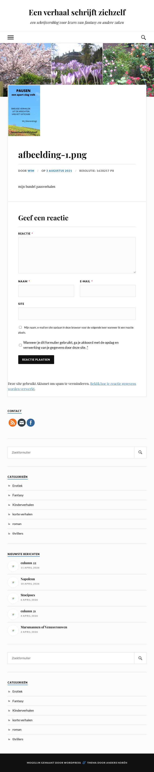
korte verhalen (22, 514)
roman (16, 524)
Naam (24, 281)
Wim (31, 170)
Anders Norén (116, 762)
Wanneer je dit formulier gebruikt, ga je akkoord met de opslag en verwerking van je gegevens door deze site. (71, 345)
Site (21, 303)
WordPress (72, 762)
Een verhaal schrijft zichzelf (77, 12)
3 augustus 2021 (59, 170)
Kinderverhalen (23, 505)
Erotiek (17, 485)
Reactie (25, 233)
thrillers (17, 533)
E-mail (86, 281)
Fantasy (17, 495)
